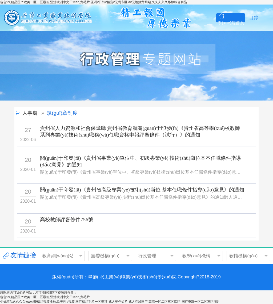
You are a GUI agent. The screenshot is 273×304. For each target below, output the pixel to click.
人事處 (30, 113)
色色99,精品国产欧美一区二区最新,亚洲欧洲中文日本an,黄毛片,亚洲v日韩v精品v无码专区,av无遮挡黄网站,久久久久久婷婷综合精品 (93, 2)
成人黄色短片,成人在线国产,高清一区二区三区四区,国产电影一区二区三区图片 (164, 301)
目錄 (253, 17)
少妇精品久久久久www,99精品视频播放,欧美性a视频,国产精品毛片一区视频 (53, 301)
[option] (136, 66)
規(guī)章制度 (62, 113)
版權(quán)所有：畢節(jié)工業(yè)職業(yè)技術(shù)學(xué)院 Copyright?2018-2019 (136, 276)
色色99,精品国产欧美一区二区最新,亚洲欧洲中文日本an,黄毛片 (45, 297)
